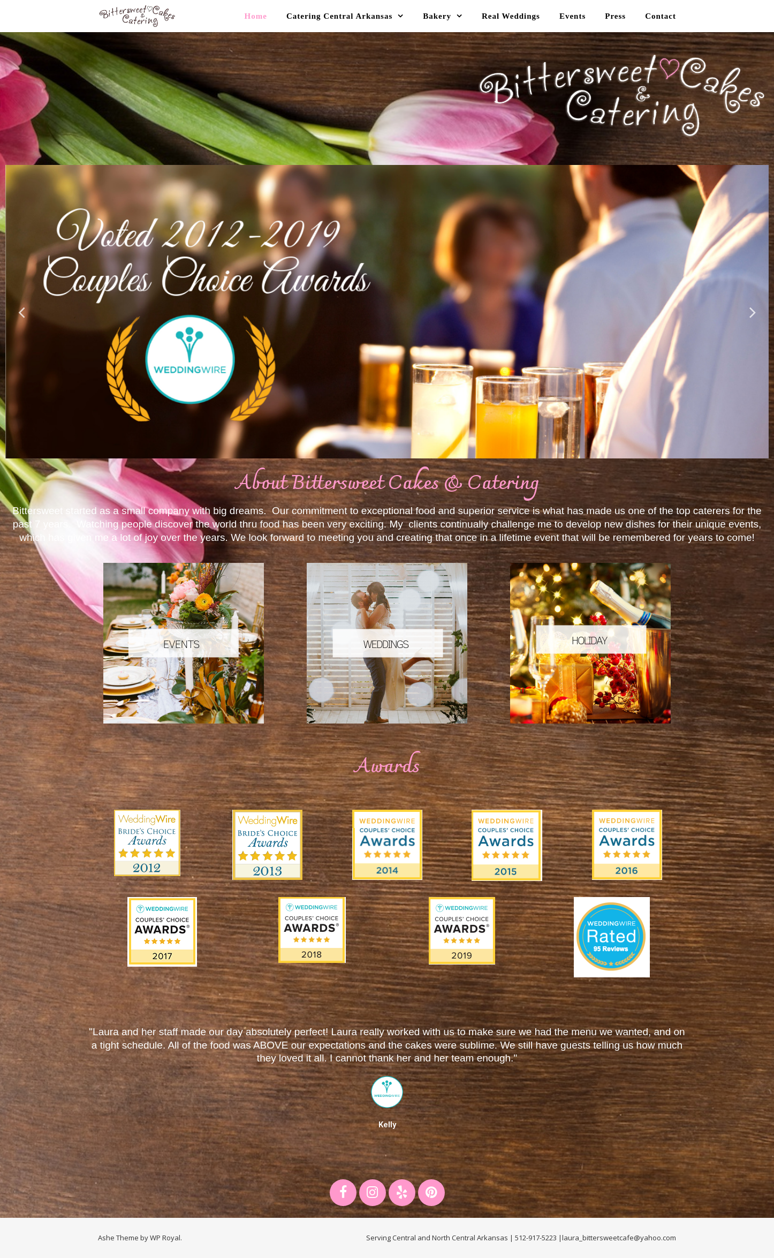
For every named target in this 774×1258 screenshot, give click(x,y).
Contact (660, 16)
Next (752, 312)
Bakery (437, 16)
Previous (21, 312)
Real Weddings (511, 16)
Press (615, 16)
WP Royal (165, 1237)
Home (256, 16)
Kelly (387, 1124)
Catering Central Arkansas (339, 16)
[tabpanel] (387, 311)
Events (572, 16)
